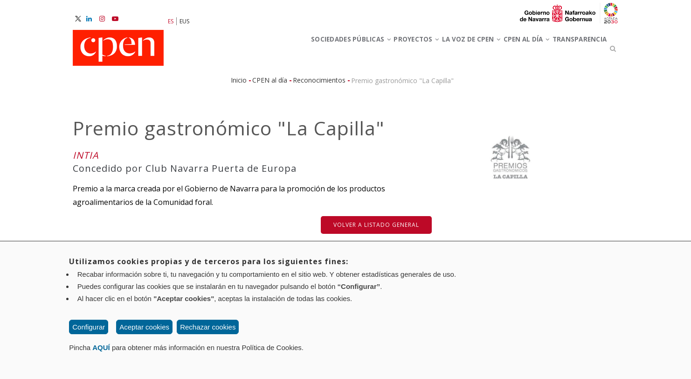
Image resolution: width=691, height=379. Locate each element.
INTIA (86, 159)
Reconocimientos (319, 84)
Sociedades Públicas (288, 50)
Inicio (239, 84)
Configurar (88, 327)
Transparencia (572, 50)
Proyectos (367, 50)
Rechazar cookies (207, 327)
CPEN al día (506, 50)
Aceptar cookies (144, 327)
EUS (184, 21)
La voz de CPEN (436, 50)
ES (170, 21)
